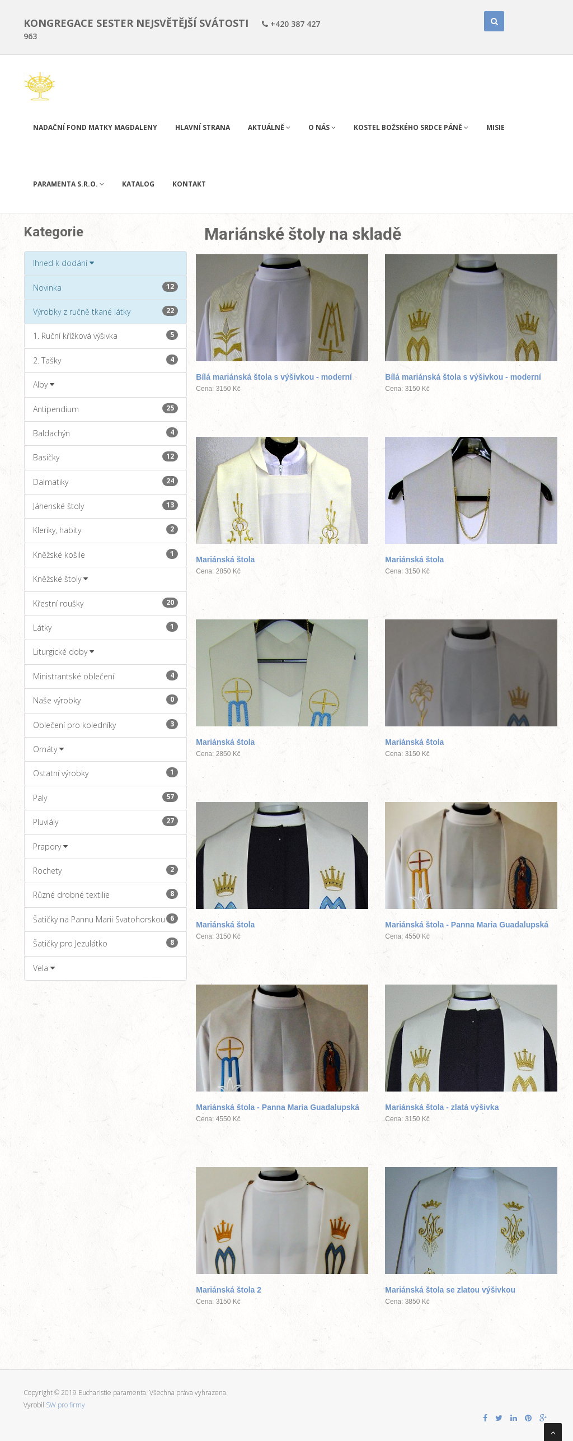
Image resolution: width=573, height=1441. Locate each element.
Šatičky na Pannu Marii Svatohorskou (105, 919)
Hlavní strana (202, 127)
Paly (105, 797)
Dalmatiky (105, 481)
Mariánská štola (225, 559)
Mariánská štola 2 (228, 1289)
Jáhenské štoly (105, 505)
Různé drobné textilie (105, 894)
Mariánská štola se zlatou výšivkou (450, 1289)
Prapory (50, 846)
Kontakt (189, 184)
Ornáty (48, 749)
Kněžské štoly (60, 578)
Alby (43, 384)
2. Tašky (105, 360)
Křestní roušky (105, 603)
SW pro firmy (65, 1405)
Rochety (105, 870)
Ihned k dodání (63, 263)
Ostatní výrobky (105, 772)
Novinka (105, 287)
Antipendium (105, 408)
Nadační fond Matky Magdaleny (95, 127)
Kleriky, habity (105, 529)
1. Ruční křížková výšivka (105, 335)
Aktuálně (269, 127)
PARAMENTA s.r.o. (68, 184)
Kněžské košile (105, 554)
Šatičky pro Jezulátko (105, 943)
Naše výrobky (105, 700)
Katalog (138, 184)
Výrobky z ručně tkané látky (105, 311)
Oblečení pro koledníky (105, 724)
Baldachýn (105, 433)
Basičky (105, 457)
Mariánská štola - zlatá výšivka (442, 1107)
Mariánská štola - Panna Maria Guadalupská (466, 924)
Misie (495, 127)
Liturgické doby (63, 651)
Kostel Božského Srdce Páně (411, 127)
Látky (105, 627)
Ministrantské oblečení (105, 676)
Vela (44, 968)
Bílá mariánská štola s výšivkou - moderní (274, 376)
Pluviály (105, 821)
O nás (322, 127)
